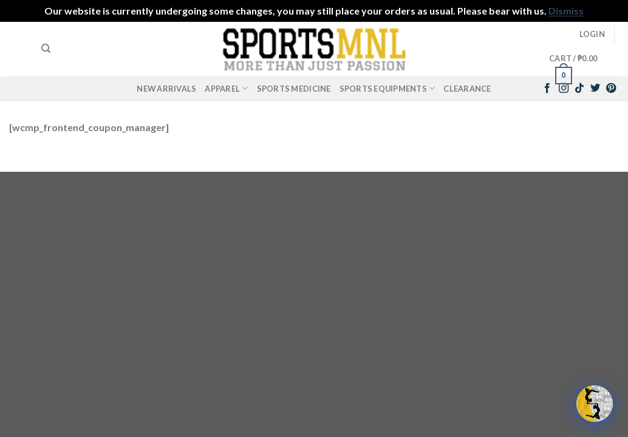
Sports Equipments (387, 88)
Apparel (226, 88)
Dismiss (566, 10)
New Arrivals (166, 88)
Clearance (467, 88)
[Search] (45, 48)
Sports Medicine (294, 88)
